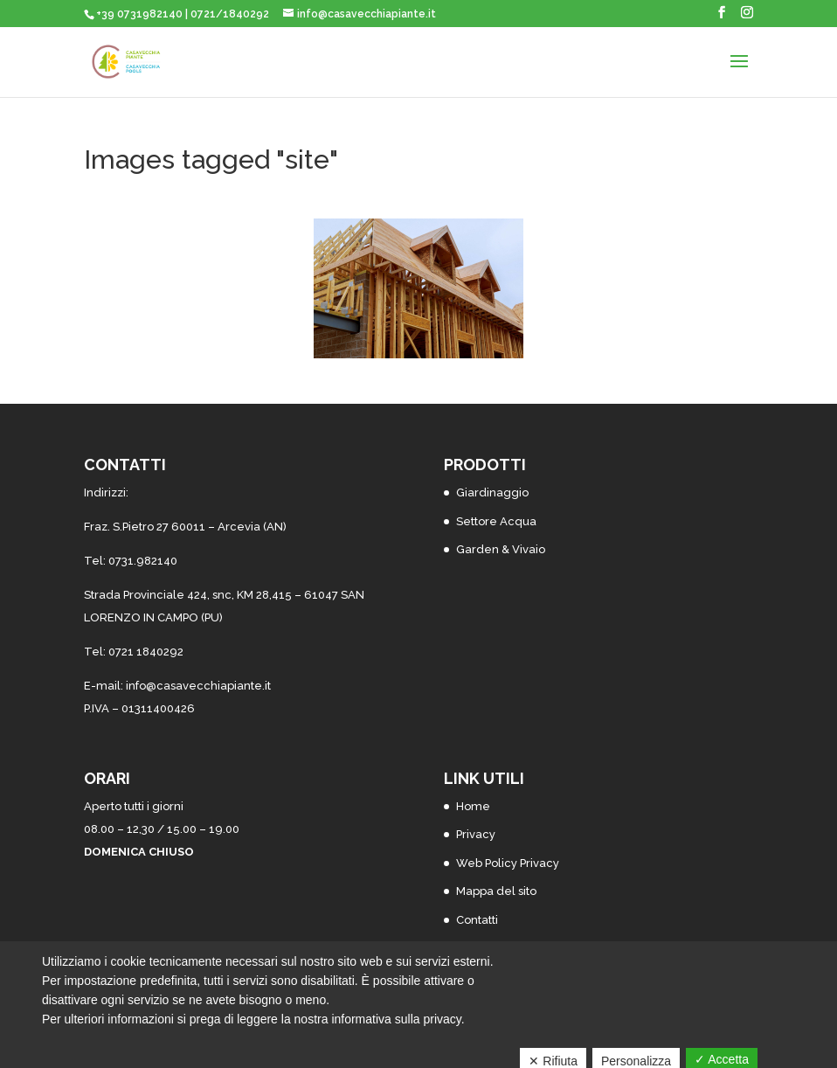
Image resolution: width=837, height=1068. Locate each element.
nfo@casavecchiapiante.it (199, 685)
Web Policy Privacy (507, 863)
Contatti (477, 919)
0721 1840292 (145, 651)
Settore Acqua (496, 521)
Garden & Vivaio (500, 549)
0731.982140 (142, 560)
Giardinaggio (492, 492)
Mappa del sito (496, 891)
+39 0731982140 (139, 14)
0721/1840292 (229, 14)
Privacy (475, 834)
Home (473, 806)
